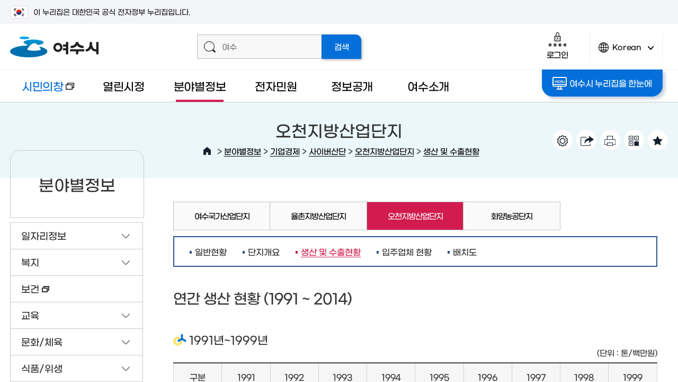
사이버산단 (327, 151)
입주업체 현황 (407, 251)
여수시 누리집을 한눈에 (602, 83)
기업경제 (285, 151)
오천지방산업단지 (384, 151)
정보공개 (352, 85)
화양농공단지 (511, 216)
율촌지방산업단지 (318, 216)
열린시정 (124, 85)
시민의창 (42, 91)
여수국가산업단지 (221, 216)
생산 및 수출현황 (451, 151)
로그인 (557, 45)
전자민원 (276, 85)
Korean (626, 51)
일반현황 (211, 251)
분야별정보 (200, 85)
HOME (207, 151)
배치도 (465, 251)
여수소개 (428, 85)
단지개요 (264, 251)
